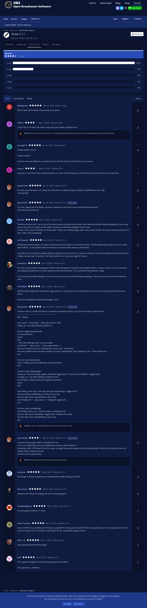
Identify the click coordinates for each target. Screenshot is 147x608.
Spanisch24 (22, 185)
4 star (9, 69)
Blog (117, 3)
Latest (7, 98)
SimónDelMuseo (24, 506)
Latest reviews (10, 25)
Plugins (24, 19)
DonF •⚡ (21, 540)
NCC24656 (22, 286)
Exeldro (16, 38)
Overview (9, 44)
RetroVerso (22, 489)
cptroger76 (22, 145)
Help (127, 3)
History (46, 44)
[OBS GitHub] (125, 8)
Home (92, 3)
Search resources (24, 25)
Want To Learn (23, 523)
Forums (14, 19)
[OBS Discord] (117, 8)
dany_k (20, 168)
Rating (29, 98)
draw (35, 38)
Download (105, 3)
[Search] (137, 19)
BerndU (20, 220)
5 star (9, 63)
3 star (9, 75)
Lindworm (22, 263)
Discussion (56, 44)
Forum (137, 3)
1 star (9, 88)
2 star (9, 81)
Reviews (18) (34, 44)
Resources (35, 19)
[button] (18, 19)
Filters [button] (138, 99)
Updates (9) (21, 44)
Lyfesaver (21, 472)
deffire (20, 123)
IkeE (19, 557)
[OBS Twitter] (121, 8)
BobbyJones (22, 105)
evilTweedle (22, 240)
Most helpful (18, 98)
